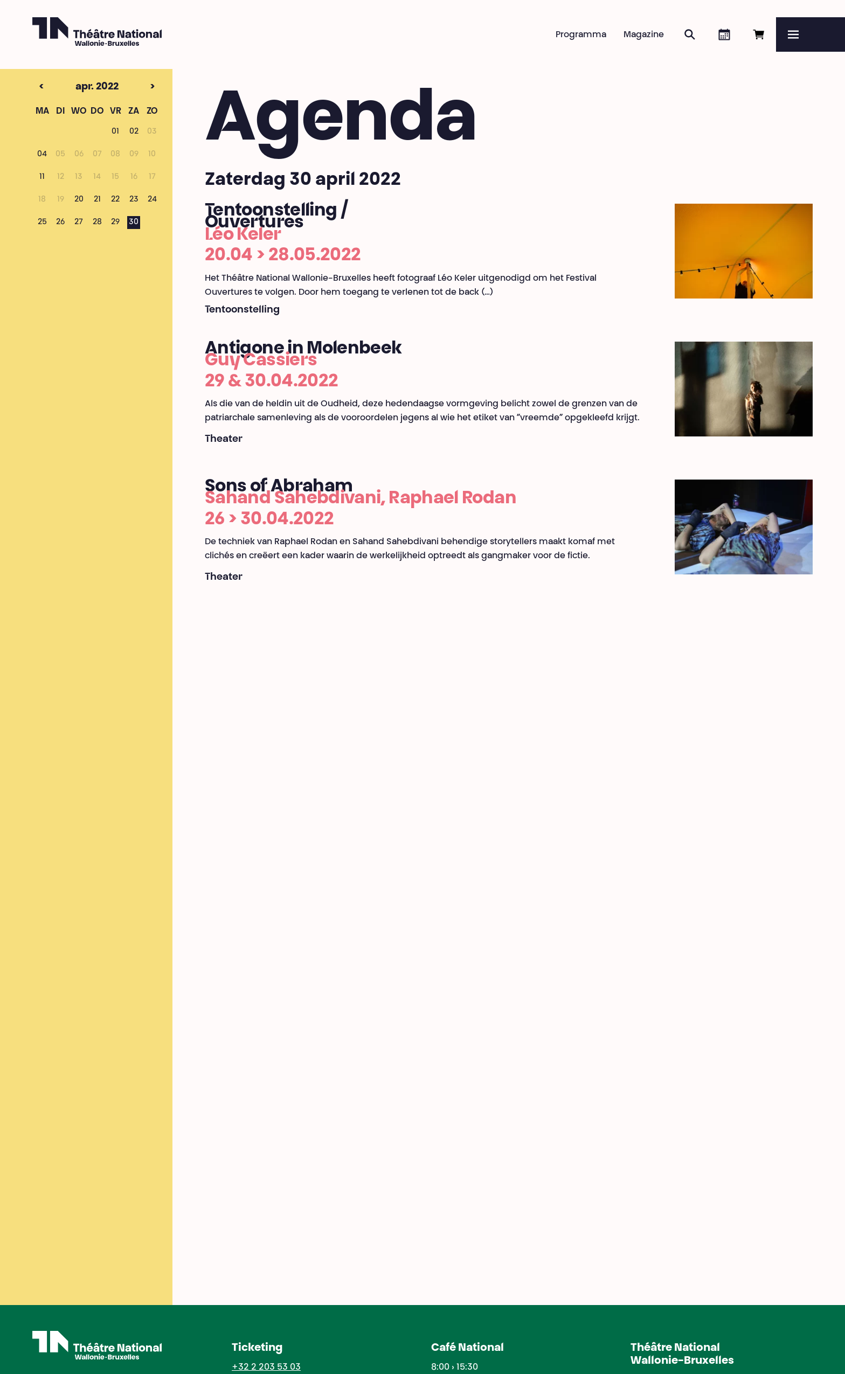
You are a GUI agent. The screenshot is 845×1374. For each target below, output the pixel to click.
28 (97, 222)
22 (115, 200)
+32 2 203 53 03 (266, 1367)
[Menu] (810, 34)
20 (79, 200)
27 (78, 222)
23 (133, 200)
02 (133, 132)
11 (42, 177)
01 (115, 132)
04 (42, 154)
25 (42, 222)
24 (152, 200)
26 (60, 222)
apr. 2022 (78, 87)
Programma (581, 35)
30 (133, 222)
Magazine (644, 35)
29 (115, 222)
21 (97, 200)
